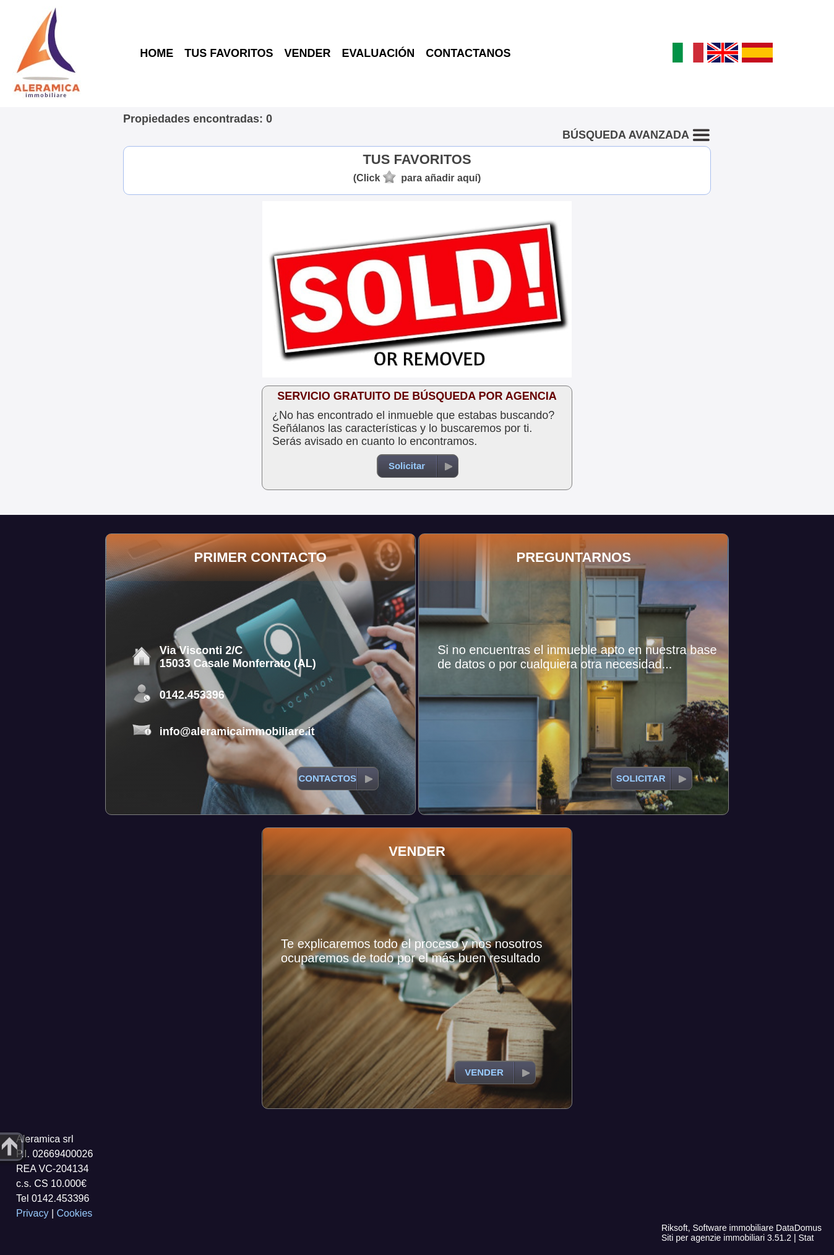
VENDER (308, 53)
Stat (806, 1238)
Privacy (32, 1213)
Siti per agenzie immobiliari (713, 1238)
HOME (156, 53)
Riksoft (674, 1228)
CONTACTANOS (468, 53)
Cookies (75, 1213)
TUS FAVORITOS (228, 53)
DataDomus (799, 1228)
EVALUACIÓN (378, 53)
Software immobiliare (732, 1228)
